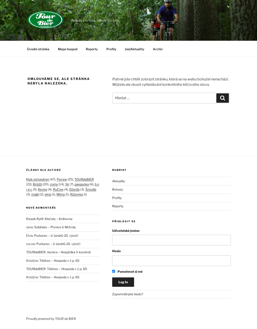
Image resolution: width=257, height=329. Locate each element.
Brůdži (37, 184)
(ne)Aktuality (134, 49)
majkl (35, 194)
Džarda (74, 189)
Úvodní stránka (38, 49)
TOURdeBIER (84, 179)
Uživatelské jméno (125, 231)
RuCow (58, 189)
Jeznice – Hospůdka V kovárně (69, 252)
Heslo (116, 251)
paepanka (82, 184)
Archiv (158, 49)
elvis (48, 194)
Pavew (62, 179)
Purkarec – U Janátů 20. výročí (56, 235)
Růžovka (76, 194)
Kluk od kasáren (37, 179)
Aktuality (118, 181)
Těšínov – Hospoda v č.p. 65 (59, 260)
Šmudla (90, 189)
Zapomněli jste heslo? (127, 294)
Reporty (92, 49)
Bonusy (117, 189)
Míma (61, 194)
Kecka (42, 189)
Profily (111, 49)
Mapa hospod (67, 49)
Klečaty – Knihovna (58, 219)
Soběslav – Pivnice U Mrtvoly (55, 227)
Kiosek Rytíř (34, 219)
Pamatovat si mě (127, 271)
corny (54, 184)
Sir (67, 184)
